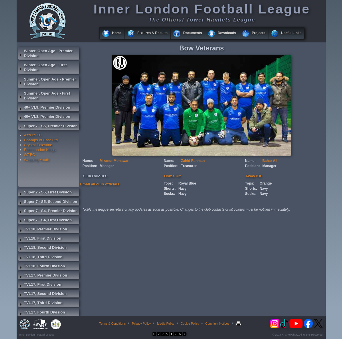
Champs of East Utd (41, 140)
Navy (182, 189)
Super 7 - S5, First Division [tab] (45, 193)
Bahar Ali (269, 161)
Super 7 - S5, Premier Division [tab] (48, 127)
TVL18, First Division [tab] (39, 239)
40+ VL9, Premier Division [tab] (44, 108)
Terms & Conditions (112, 323)
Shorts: (170, 189)
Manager (107, 166)
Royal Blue (187, 183)
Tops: (168, 183)
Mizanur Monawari (114, 161)
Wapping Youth (36, 160)
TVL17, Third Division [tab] (40, 303)
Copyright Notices (217, 323)
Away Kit (253, 176)
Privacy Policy (141, 323)
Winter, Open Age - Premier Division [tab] (45, 53)
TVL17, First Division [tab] (39, 285)
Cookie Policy (190, 323)
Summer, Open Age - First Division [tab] (44, 95)
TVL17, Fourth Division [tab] (41, 313)
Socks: (169, 194)
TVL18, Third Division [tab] (40, 257)
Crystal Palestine (38, 145)
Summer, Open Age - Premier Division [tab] (47, 81)
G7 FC (29, 154)
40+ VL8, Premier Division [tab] (44, 117)
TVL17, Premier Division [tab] (42, 276)
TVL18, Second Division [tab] (42, 248)
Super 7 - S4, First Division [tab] (45, 221)
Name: (87, 161)
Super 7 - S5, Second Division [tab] (47, 202)
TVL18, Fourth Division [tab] (41, 267)
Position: (89, 166)
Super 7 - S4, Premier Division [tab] (48, 211)
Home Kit (172, 176)
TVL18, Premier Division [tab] (42, 230)
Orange (266, 183)
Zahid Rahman (193, 161)
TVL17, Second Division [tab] (42, 294)
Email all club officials (99, 184)
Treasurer (189, 166)
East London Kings (40, 150)
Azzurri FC (33, 135)
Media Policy (165, 323)
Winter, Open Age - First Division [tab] (42, 67)
